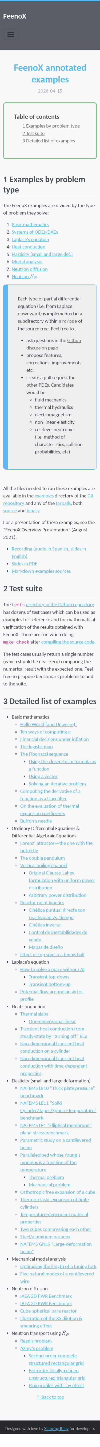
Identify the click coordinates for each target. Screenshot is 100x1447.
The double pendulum (42, 858)
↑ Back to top (50, 1397)
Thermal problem (46, 1177)
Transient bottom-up (50, 984)
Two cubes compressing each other (55, 1229)
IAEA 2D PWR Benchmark (46, 1296)
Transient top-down (49, 976)
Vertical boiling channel (43, 865)
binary (33, 510)
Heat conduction (28, 246)
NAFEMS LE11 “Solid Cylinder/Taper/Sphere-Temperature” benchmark (58, 1110)
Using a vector (43, 776)
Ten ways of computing (45, 731)
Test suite (33, 133)
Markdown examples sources (41, 571)
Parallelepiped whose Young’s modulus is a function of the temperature (50, 1162)
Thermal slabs (34, 1014)
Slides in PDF (24, 563)
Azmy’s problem (36, 1348)
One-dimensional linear (52, 1021)
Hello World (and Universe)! (48, 724)
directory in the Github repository (60, 604)
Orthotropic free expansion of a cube (57, 1192)
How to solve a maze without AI (52, 969)
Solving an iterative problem (57, 783)
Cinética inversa (45, 924)
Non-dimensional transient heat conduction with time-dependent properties (53, 1065)
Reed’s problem (36, 1340)
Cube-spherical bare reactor (48, 1311)
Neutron (25, 276)
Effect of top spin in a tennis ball (52, 954)
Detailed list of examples (48, 140)
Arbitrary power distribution (57, 895)
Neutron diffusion (30, 269)
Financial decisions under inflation (54, 739)
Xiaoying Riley (56, 1428)
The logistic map (36, 746)
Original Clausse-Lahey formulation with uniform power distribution (62, 880)
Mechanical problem (49, 1184)
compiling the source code (67, 642)
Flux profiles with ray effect (56, 1385)
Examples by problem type (51, 126)
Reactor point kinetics (42, 902)
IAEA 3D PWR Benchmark (46, 1303)
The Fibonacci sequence (44, 754)
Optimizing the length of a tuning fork (58, 1266)
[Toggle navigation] (10, 34)
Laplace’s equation (30, 239)
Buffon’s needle (36, 821)
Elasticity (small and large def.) (42, 254)
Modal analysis (27, 261)
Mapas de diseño (46, 947)
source (10, 510)
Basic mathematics (30, 224)
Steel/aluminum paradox (45, 1236)
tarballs (63, 503)
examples (44, 495)
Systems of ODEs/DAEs (35, 232)
